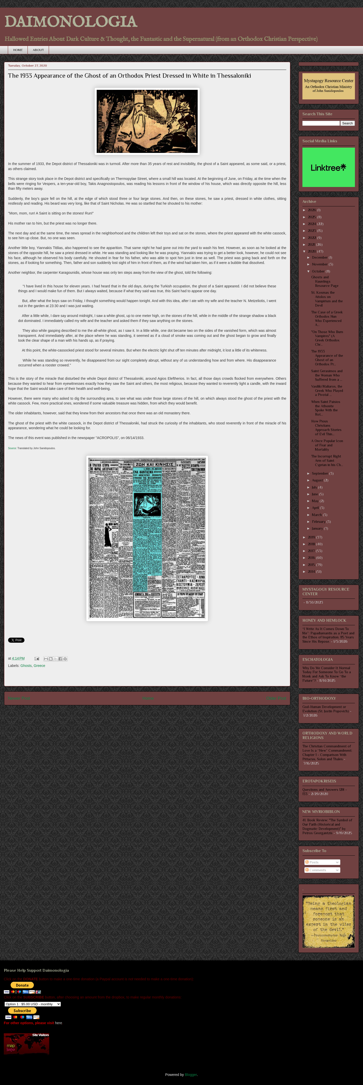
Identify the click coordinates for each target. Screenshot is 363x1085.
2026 (312, 210)
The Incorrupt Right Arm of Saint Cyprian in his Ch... (327, 460)
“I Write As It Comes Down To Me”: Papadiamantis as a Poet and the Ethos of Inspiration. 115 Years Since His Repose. (328, 635)
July (315, 487)
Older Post (276, 698)
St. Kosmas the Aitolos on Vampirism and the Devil (327, 298)
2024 (312, 224)
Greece (39, 666)
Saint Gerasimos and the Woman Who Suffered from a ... (327, 375)
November (320, 264)
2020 (312, 251)
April (316, 508)
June (315, 494)
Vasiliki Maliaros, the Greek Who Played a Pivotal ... (327, 390)
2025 (312, 217)
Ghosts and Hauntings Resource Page (325, 281)
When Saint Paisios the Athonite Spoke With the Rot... (325, 408)
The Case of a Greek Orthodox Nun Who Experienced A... (327, 318)
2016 (312, 558)
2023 (312, 231)
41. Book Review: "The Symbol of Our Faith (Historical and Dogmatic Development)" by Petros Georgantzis (327, 826)
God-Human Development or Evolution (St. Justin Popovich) (325, 709)
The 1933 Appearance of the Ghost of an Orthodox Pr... (327, 357)
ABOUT (38, 50)
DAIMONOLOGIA (70, 22)
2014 (312, 571)
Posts (312, 862)
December (320, 257)
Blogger (191, 1075)
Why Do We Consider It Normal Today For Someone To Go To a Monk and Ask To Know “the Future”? (326, 674)
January (318, 528)
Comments (315, 870)
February (319, 522)
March (317, 515)
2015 (312, 565)
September (320, 473)
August (318, 480)
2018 (312, 544)
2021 (312, 244)
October (319, 271)
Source (12, 448)
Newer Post (19, 698)
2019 (312, 537)
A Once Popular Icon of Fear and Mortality (327, 445)
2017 (312, 551)
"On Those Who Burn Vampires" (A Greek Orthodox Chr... (327, 338)
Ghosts (26, 666)
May (316, 501)
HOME (18, 50)
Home (148, 698)
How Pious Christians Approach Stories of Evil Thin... (326, 427)
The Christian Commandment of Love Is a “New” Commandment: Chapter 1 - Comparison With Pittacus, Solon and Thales (327, 752)
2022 (312, 238)
